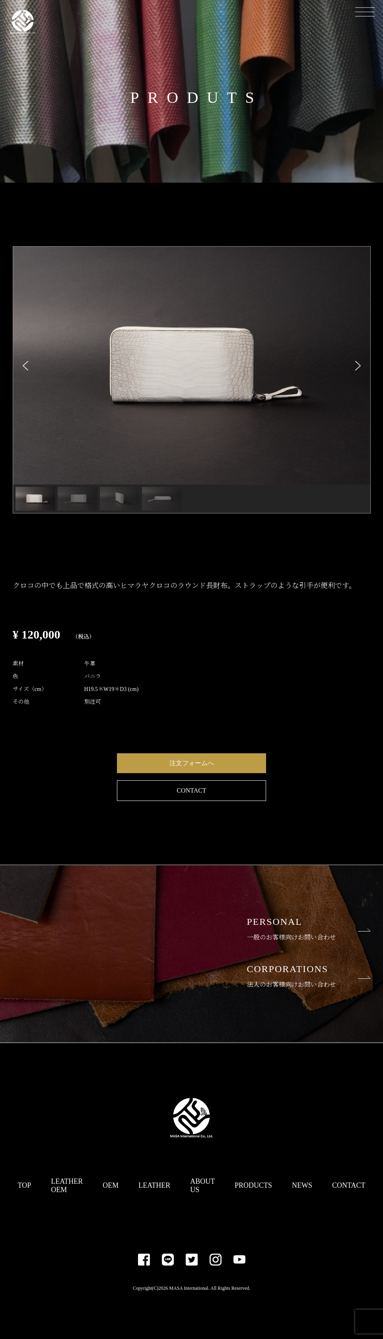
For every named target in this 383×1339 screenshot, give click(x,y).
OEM (111, 1185)
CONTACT (191, 790)
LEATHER (154, 1185)
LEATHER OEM (67, 1185)
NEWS (302, 1185)
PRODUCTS (253, 1185)
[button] (25, 365)
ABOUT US (202, 1185)
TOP (24, 1185)
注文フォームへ (191, 763)
